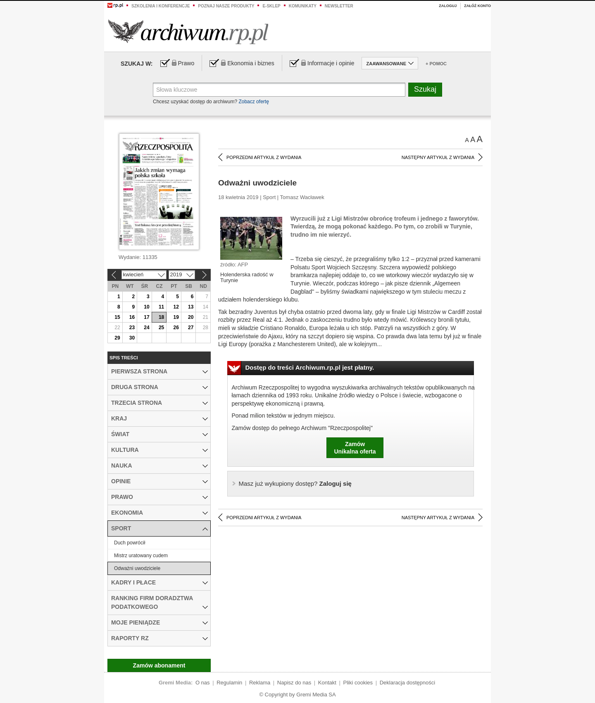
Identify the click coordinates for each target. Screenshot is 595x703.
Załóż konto (477, 6)
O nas (202, 682)
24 (146, 327)
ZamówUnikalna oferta (355, 448)
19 (175, 317)
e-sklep (271, 6)
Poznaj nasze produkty (226, 6)
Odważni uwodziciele (137, 568)
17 (146, 317)
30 (132, 338)
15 (117, 317)
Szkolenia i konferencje (160, 6)
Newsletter (339, 6)
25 (161, 327)
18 (161, 317)
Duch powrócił (129, 543)
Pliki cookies (358, 682)
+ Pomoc (436, 63)
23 (132, 327)
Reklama (259, 682)
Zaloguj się (295, 483)
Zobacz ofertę (253, 101)
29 (117, 338)
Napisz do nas (294, 682)
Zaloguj (448, 6)
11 (161, 307)
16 (132, 317)
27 (190, 327)
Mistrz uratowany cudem (141, 555)
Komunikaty (303, 6)
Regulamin (229, 682)
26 (175, 327)
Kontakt (327, 682)
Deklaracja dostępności (407, 682)
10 (146, 307)
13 (190, 307)
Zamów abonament (159, 665)
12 (175, 307)
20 (190, 317)
